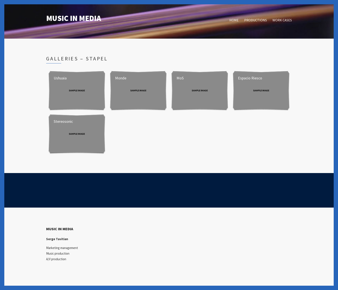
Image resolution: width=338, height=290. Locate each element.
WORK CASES (282, 20)
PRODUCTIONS (255, 20)
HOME (234, 20)
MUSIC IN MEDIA (73, 18)
